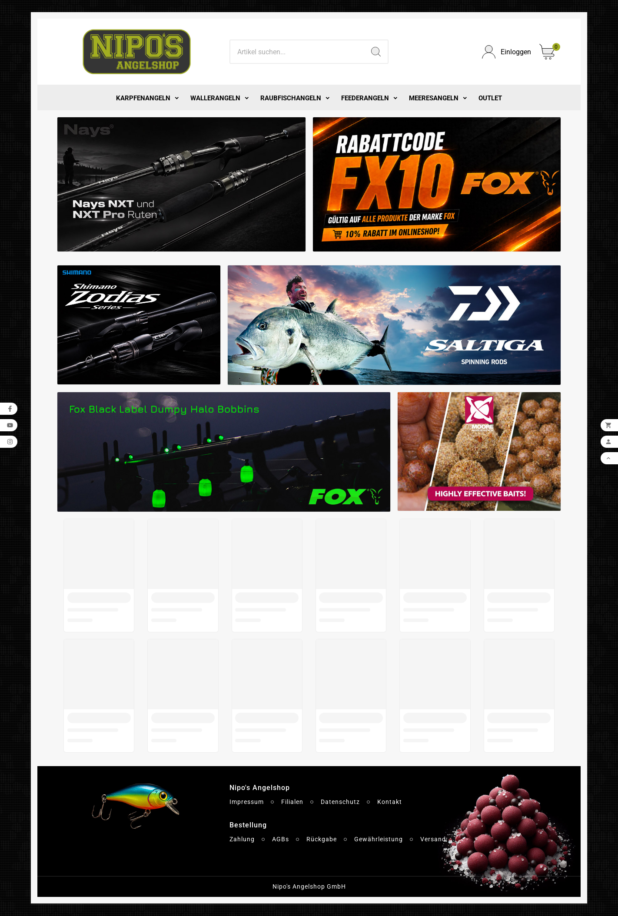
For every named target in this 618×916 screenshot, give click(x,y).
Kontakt (389, 801)
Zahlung (242, 839)
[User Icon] (505, 52)
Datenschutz (340, 801)
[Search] (297, 51)
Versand (433, 839)
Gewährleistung (378, 839)
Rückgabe (321, 839)
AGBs (280, 839)
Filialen (292, 801)
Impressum (246, 801)
